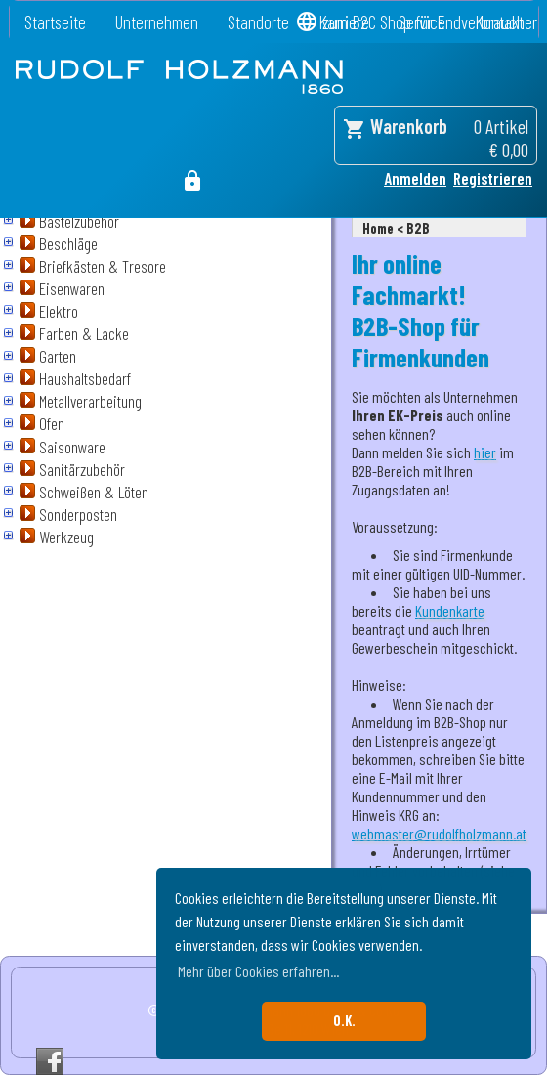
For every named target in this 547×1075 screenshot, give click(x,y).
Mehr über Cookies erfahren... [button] (258, 971)
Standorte (258, 22)
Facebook (49, 1061)
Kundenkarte (449, 610)
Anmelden (415, 178)
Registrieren (492, 178)
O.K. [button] (344, 1020)
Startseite (55, 22)
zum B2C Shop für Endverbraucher (429, 22)
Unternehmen (156, 22)
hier (485, 452)
